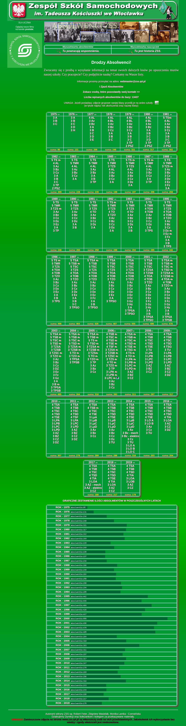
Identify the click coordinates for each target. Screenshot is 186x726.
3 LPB (110, 374)
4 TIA (167, 417)
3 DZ (56, 368)
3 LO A (130, 445)
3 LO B (130, 448)
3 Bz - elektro (130, 436)
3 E (92, 139)
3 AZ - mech (93, 484)
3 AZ (130, 371)
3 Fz (167, 185)
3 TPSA (130, 310)
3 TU (149, 349)
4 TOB (149, 211)
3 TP (56, 185)
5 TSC (74, 266)
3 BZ (130, 374)
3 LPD (129, 368)
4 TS (129, 352)
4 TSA (129, 334)
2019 (130, 462)
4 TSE (110, 343)
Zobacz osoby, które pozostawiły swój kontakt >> (111, 91)
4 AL (167, 120)
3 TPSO (74, 307)
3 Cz (111, 130)
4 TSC (110, 337)
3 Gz (130, 301)
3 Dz (130, 182)
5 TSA (74, 260)
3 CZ (130, 378)
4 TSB (110, 334)
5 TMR (74, 163)
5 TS (166, 117)
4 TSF (110, 346)
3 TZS (112, 166)
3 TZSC (54, 352)
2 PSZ (129, 145)
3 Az (92, 120)
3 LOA (168, 420)
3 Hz (130, 304)
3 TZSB (148, 273)
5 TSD (165, 269)
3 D (92, 136)
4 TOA (149, 208)
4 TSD (110, 340)
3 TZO (112, 214)
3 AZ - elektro (93, 487)
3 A (92, 127)
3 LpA (93, 417)
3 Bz (92, 124)
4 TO (93, 211)
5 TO (73, 352)
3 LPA (110, 371)
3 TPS (149, 230)
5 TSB (73, 263)
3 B (55, 120)
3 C (55, 124)
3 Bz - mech (130, 432)
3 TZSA (148, 269)
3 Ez (167, 182)
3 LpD (93, 426)
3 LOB (130, 481)
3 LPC (108, 378)
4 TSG (129, 349)
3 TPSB (167, 320)
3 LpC (93, 423)
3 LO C (130, 451)
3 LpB (93, 420)
